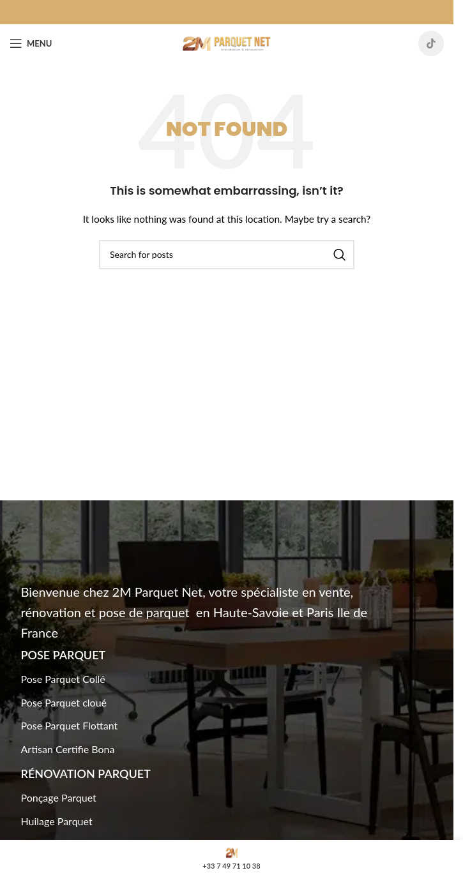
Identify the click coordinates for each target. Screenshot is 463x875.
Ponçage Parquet (58, 797)
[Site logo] (227, 42)
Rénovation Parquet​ (86, 774)
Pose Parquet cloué (64, 702)
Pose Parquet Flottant (69, 725)
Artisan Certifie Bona (68, 749)
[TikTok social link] (431, 43)
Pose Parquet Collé (63, 679)
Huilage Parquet (57, 821)
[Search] (226, 254)
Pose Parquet (63, 655)
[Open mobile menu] (30, 43)
